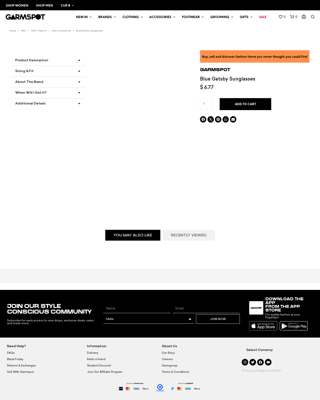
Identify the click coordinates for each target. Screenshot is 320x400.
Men (23, 31)
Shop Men (44, 5)
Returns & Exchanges (21, 365)
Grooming (219, 17)
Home (12, 31)
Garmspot (215, 69)
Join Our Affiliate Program (104, 371)
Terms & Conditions (175, 371)
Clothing (130, 17)
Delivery (92, 352)
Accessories (160, 17)
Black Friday (15, 359)
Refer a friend (96, 359)
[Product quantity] (206, 104)
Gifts (244, 17)
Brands (105, 17)
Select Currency (259, 350)
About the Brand (29, 82)
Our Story (168, 352)
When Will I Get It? (31, 93)
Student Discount (99, 365)
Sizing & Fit (24, 71)
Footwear (191, 17)
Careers (167, 359)
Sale (263, 17)
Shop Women (17, 5)
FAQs (11, 352)
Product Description (31, 60)
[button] (282, 17)
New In (82, 17)
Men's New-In (39, 31)
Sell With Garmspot (20, 371)
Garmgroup (169, 365)
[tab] (132, 235)
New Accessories (61, 31)
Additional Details (30, 103)
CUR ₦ (65, 5)
